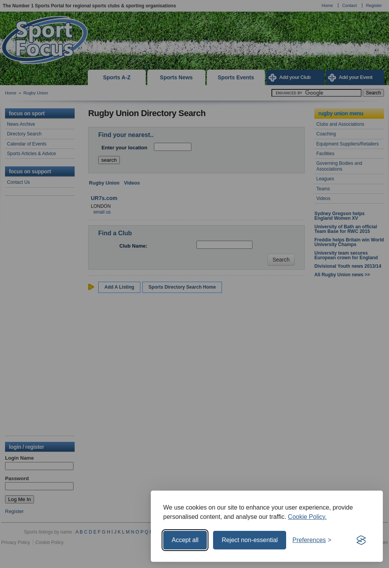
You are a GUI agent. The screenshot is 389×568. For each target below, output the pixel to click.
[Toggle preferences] (311, 540)
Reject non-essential (250, 540)
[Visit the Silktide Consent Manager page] (361, 540)
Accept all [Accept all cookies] (185, 540)
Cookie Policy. (307, 516)
